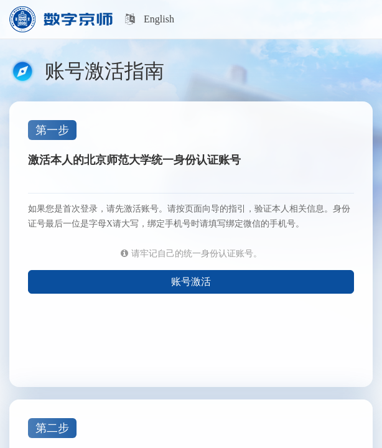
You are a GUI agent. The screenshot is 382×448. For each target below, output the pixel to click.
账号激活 (191, 281)
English (159, 19)
